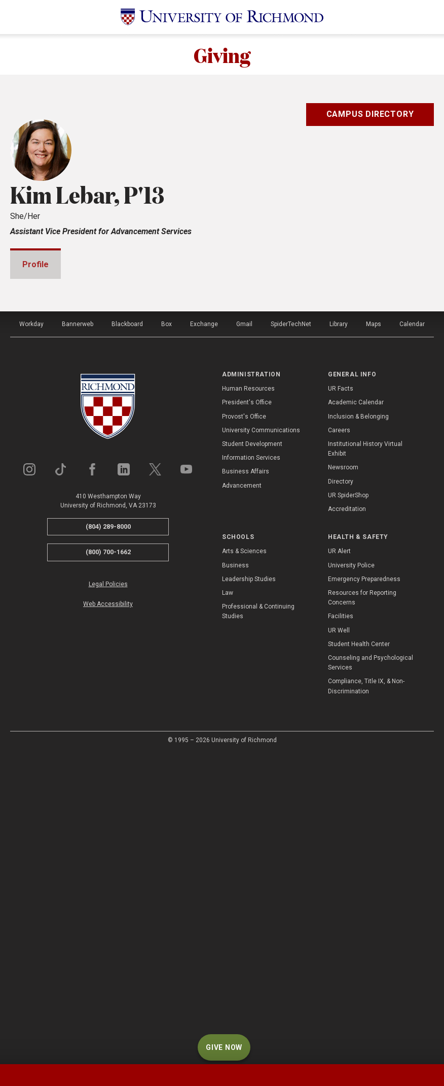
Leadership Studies (249, 887)
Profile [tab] (35, 264)
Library (338, 632)
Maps (373, 632)
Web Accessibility (108, 912)
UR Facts (340, 697)
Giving (222, 54)
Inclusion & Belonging (358, 725)
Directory (340, 790)
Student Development (252, 752)
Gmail (244, 632)
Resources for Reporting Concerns (362, 906)
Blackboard (127, 632)
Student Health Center (359, 952)
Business (235, 874)
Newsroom (343, 776)
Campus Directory (370, 114)
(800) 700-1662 (108, 861)
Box (166, 632)
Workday (31, 632)
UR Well (339, 939)
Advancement (242, 794)
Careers (339, 739)
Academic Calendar (356, 711)
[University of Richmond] (222, 17)
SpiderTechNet (291, 632)
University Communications (261, 739)
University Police (351, 874)
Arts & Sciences (244, 860)
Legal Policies (108, 893)
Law (227, 901)
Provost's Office (244, 725)
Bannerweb (77, 632)
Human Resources (248, 697)
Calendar (412, 632)
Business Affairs (245, 780)
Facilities (340, 925)
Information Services (251, 766)
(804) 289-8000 (108, 835)
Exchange (204, 632)
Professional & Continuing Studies (258, 920)
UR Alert (339, 860)
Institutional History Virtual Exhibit (365, 757)
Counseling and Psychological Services (370, 971)
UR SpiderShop (348, 804)
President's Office (247, 711)
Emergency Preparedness (364, 887)
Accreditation (347, 817)
